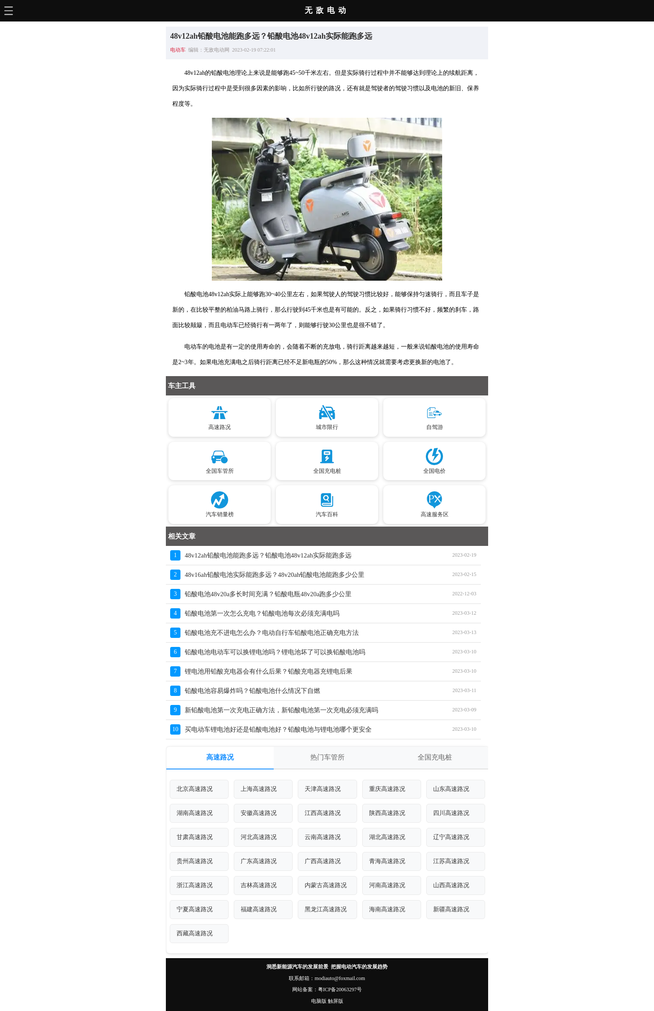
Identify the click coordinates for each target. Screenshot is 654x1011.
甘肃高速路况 (195, 837)
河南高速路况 (387, 885)
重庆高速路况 (387, 789)
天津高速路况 (323, 789)
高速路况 (220, 757)
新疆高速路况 (451, 909)
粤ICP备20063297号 (340, 989)
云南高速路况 (323, 837)
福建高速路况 (259, 909)
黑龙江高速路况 (326, 909)
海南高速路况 (387, 909)
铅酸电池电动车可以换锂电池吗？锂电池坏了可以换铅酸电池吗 (275, 652)
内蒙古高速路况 (326, 885)
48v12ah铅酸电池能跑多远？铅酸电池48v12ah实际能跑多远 (268, 555)
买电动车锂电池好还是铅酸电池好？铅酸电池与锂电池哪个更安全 (278, 729)
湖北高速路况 (387, 837)
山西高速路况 (451, 885)
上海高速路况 (259, 789)
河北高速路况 (259, 837)
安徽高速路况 (259, 813)
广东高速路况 (259, 861)
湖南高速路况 (195, 813)
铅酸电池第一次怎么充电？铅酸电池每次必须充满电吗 (262, 613)
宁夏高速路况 (195, 909)
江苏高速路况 (451, 861)
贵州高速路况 (195, 861)
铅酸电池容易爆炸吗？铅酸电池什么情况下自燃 (252, 690)
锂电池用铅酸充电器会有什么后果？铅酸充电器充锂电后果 (268, 671)
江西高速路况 (323, 813)
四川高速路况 (451, 813)
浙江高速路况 (195, 885)
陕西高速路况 (387, 813)
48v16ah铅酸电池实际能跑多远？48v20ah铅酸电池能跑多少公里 (274, 574)
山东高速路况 (451, 789)
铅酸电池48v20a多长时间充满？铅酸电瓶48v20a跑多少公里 (268, 594)
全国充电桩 (435, 757)
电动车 (178, 50)
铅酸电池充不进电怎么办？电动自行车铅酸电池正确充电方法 (272, 632)
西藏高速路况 (195, 933)
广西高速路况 (323, 861)
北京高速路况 (195, 789)
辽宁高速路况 (451, 837)
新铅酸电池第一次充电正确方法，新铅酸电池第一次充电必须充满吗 (281, 710)
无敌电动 (327, 10)
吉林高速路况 (259, 885)
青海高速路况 (387, 861)
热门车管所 (327, 757)
